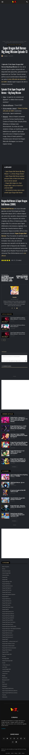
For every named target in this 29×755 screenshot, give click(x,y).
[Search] (27, 2)
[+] (19, 360)
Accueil (4, 41)
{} (17, 360)
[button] (2, 2)
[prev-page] (2, 340)
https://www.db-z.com (14, 299)
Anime (7, 41)
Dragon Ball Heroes (7, 208)
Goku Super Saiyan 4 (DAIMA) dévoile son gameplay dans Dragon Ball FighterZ (18, 435)
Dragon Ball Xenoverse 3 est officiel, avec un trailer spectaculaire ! (17, 452)
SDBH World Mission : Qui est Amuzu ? (17, 483)
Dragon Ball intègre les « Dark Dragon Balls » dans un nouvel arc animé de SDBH (13, 185)
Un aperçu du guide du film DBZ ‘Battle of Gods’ (18, 490)
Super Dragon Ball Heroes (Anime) (16, 41)
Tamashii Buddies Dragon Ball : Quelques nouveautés (17, 498)
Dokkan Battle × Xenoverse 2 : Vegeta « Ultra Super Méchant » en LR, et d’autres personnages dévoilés (18, 419)
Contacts (3, 728)
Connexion (4, 351)
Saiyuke (6, 55)
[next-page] (4, 340)
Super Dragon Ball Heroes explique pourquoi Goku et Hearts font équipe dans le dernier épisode (14, 178)
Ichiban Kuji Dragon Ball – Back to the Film (22, 277)
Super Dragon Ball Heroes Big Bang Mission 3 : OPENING (19, 475)
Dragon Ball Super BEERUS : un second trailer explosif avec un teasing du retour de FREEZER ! (18, 460)
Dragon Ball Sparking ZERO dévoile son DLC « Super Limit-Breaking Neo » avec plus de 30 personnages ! (19, 444)
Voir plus (14, 466)
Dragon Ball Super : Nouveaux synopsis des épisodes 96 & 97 (17, 506)
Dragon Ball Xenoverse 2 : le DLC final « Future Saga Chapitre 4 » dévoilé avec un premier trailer (18, 427)
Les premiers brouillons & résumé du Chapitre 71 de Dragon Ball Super (7, 278)
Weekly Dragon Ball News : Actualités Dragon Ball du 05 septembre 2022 (17, 515)
